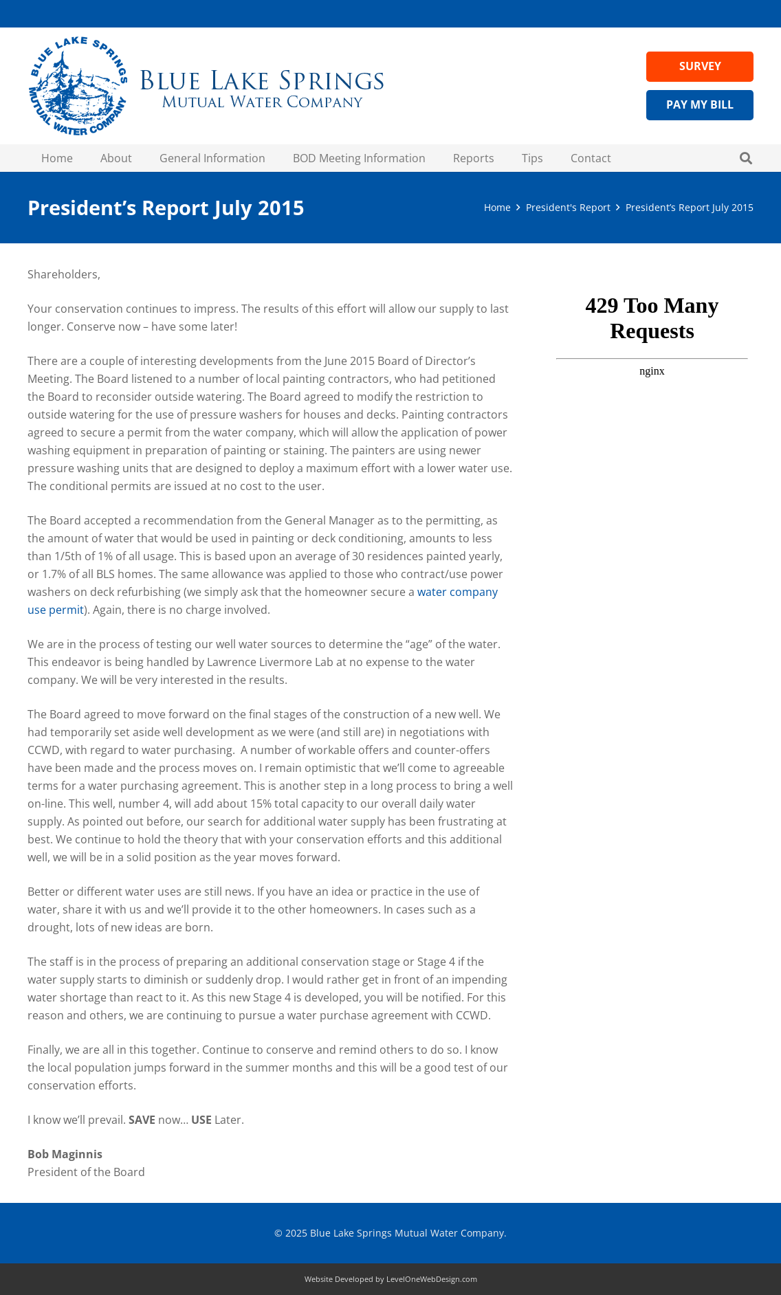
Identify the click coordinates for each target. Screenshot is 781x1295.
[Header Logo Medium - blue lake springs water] (206, 86)
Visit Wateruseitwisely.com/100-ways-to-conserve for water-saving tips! (652, 338)
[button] (746, 158)
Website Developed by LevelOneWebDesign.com (391, 1279)
